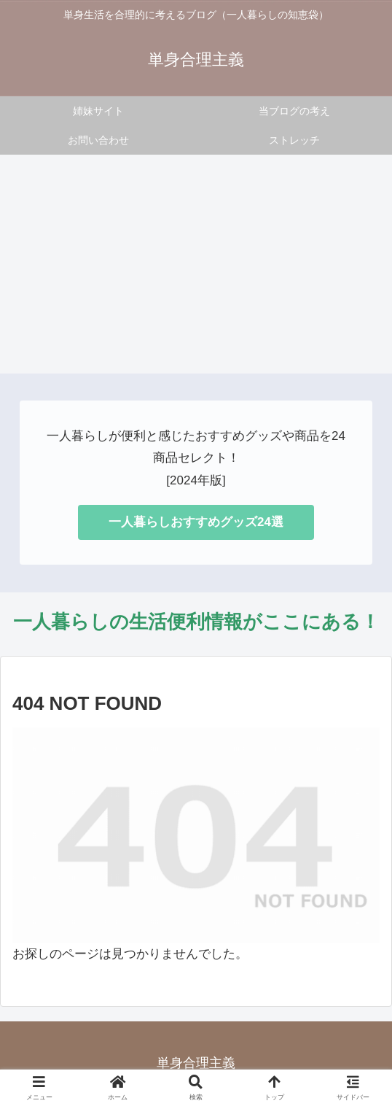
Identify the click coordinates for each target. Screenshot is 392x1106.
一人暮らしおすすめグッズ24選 (196, 522)
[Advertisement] (196, 264)
